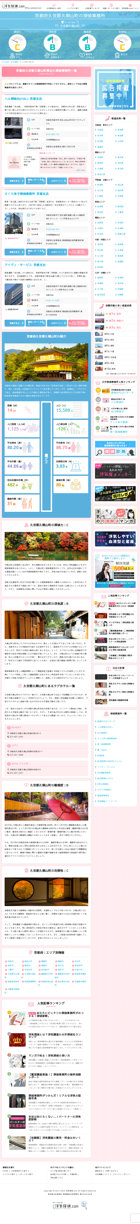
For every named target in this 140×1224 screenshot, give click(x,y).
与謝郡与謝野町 (12, 991)
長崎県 (100, 283)
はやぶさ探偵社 (104, 789)
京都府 (120, 222)
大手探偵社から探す (19, 1171)
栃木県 (120, 157)
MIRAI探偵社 (103, 784)
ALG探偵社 (102, 732)
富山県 (120, 184)
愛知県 (100, 212)
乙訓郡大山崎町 (12, 975)
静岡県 (120, 206)
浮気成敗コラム (56, 1177)
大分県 (100, 289)
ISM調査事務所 (104, 772)
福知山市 (28, 961)
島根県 (120, 244)
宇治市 (77, 961)
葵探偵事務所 (103, 795)
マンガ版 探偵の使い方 (59, 1171)
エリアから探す (9, 1174)
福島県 (100, 146)
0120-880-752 (52, 134)
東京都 (120, 168)
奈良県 (100, 234)
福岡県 (100, 277)
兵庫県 (120, 228)
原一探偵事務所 (104, 744)
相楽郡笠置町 (80, 973)
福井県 (120, 190)
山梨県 (100, 196)
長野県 (120, 196)
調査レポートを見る (36, 180)
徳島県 (120, 255)
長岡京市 (78, 965)
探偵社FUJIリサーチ (106, 721)
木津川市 (78, 969)
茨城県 (100, 157)
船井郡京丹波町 (62, 983)
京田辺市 (28, 969)
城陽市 (44, 965)
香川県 (100, 261)
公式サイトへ (57, 181)
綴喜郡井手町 (47, 973)
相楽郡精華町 (30, 981)
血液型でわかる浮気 (58, 1174)
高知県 (100, 267)
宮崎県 (120, 289)
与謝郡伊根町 (80, 981)
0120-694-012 (52, 229)
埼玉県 (120, 163)
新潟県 (100, 184)
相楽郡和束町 (14, 981)
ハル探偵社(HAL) (23, 99)
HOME (5, 1171)
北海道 (100, 129)
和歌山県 (121, 234)
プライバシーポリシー (122, 1174)
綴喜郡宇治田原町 (62, 975)
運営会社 (98, 1171)
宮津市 (11, 965)
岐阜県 (100, 206)
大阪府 (100, 228)
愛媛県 (120, 261)
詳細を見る (15, 181)
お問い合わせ (110, 1171)
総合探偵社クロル (105, 778)
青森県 (120, 129)
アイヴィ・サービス (25, 265)
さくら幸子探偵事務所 (27, 194)
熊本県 (120, 283)
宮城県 (120, 135)
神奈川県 (101, 174)
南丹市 (61, 969)
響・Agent (102, 749)
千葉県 (100, 168)
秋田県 (100, 141)
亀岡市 (27, 965)
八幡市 (11, 969)
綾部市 (61, 961)
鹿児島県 (101, 294)
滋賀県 (100, 222)
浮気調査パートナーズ (107, 801)
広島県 (120, 250)
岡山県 (100, 250)
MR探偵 (100, 755)
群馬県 (100, 163)
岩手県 (100, 135)
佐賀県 (120, 277)
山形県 (120, 141)
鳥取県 (100, 244)
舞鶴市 (44, 961)
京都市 (11, 961)
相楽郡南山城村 (45, 983)
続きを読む (81, 170)
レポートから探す (25, 1174)
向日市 (61, 965)
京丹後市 (45, 969)
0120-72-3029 (52, 300)
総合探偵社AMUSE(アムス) (109, 761)
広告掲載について (102, 1174)
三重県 (120, 212)
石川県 (100, 190)
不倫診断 (73, 1174)
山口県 (100, 255)
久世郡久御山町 (28, 975)
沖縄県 (120, 294)
